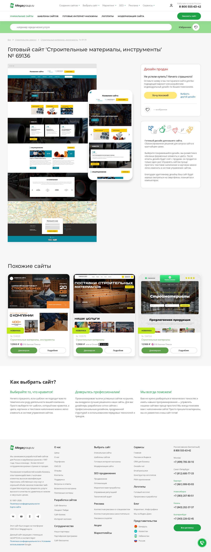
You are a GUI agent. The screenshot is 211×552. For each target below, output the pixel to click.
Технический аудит (103, 496)
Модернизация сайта (131, 16)
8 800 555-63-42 (190, 6)
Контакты (58, 475)
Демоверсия (23, 350)
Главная (137, 452)
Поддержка (59, 479)
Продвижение (100, 478)
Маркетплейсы (103, 533)
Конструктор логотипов (145, 475)
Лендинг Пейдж (61, 510)
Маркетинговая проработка (107, 487)
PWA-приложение (142, 479)
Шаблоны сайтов (48, 16)
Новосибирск (180, 491)
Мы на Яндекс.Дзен (142, 513)
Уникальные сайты (21, 16)
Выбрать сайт (90, 5)
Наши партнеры (61, 531)
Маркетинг (108, 5)
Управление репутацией (105, 492)
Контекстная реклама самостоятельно (112, 513)
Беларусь (140, 526)
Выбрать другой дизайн (187, 95)
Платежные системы (63, 493)
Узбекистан (141, 536)
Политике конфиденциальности (25, 541)
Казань (177, 503)
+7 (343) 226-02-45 (184, 518)
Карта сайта (15, 507)
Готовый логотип (142, 492)
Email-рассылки (141, 470)
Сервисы (148, 5)
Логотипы (108, 16)
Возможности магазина (65, 488)
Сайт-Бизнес (59, 514)
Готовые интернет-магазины (80, 16)
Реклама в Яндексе (142, 457)
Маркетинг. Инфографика (146, 509)
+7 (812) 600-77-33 (184, 473)
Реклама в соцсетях (103, 518)
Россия (139, 541)
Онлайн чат (139, 466)
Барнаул (177, 480)
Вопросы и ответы (62, 484)
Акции (98, 525)
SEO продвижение (105, 473)
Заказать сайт (189, 16)
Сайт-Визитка (60, 505)
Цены (56, 452)
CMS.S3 (57, 466)
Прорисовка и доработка (145, 496)
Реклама (133, 5)
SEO (121, 5)
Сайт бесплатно (61, 540)
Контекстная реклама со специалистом (112, 509)
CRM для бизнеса (141, 461)
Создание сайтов (68, 5)
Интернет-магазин (62, 519)
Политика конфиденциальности (25, 503)
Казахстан (141, 531)
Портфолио (59, 461)
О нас (56, 457)
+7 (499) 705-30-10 (184, 462)
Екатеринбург (180, 514)
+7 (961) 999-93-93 (184, 484)
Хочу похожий (160, 95)
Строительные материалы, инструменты (32, 339)
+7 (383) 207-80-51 (184, 495)
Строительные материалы (90, 339)
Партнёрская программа (65, 536)
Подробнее (52, 350)
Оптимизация (100, 483)
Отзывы (57, 470)
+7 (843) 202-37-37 (184, 507)
